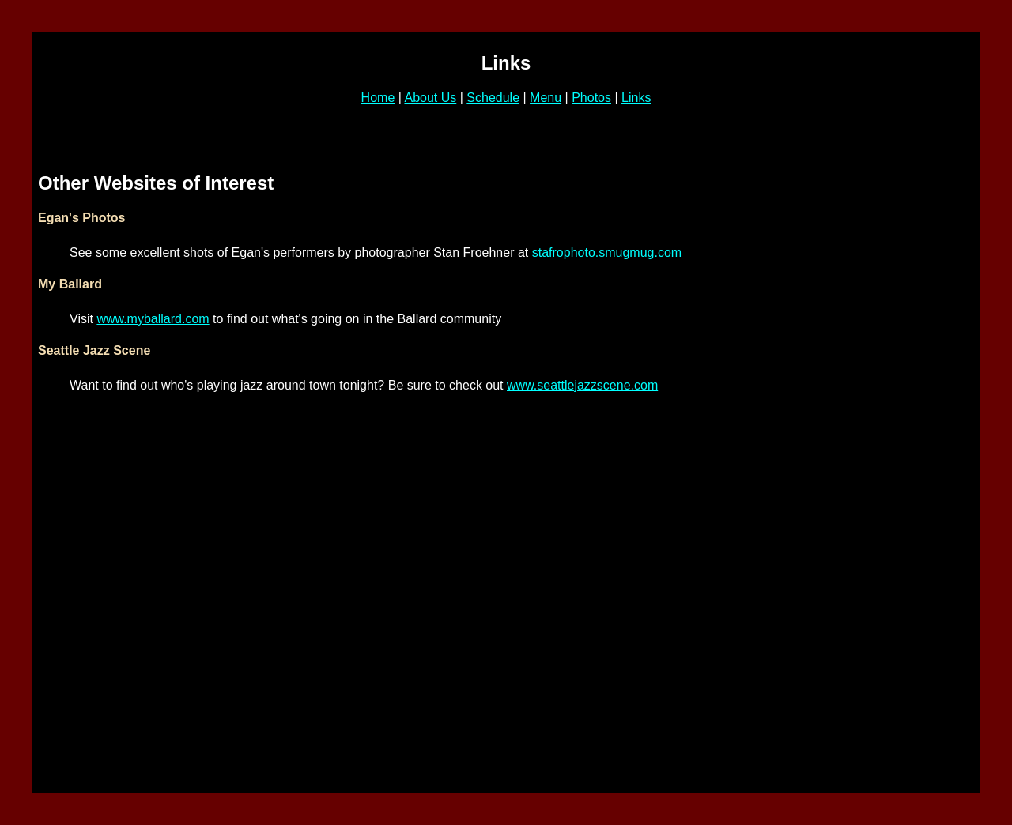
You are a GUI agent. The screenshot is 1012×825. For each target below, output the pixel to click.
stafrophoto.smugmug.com (607, 252)
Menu (545, 97)
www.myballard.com (152, 319)
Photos (591, 97)
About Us (430, 97)
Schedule (492, 97)
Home (378, 97)
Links (636, 97)
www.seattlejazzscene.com (582, 385)
